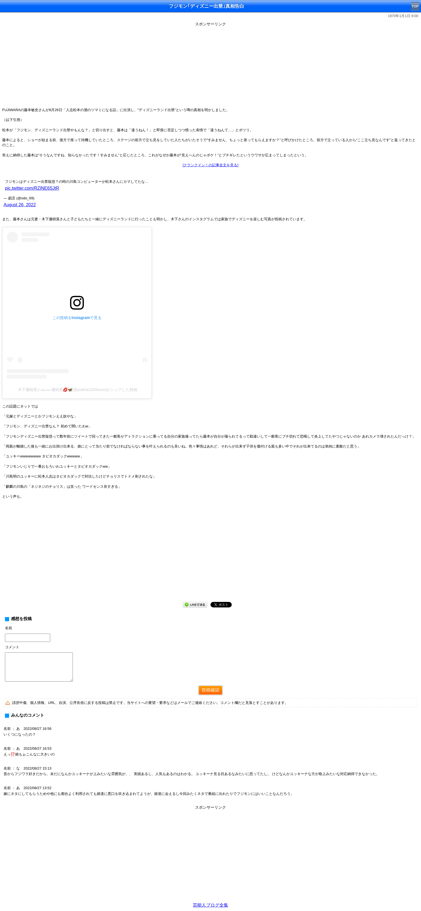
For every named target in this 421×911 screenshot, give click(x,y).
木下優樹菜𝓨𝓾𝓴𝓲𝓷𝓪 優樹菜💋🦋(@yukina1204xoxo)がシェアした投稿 (78, 389)
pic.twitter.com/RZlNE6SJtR (32, 188)
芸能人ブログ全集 (210, 905)
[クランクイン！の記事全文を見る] (210, 165)
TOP (415, 6)
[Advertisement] (210, 66)
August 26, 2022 (20, 204)
